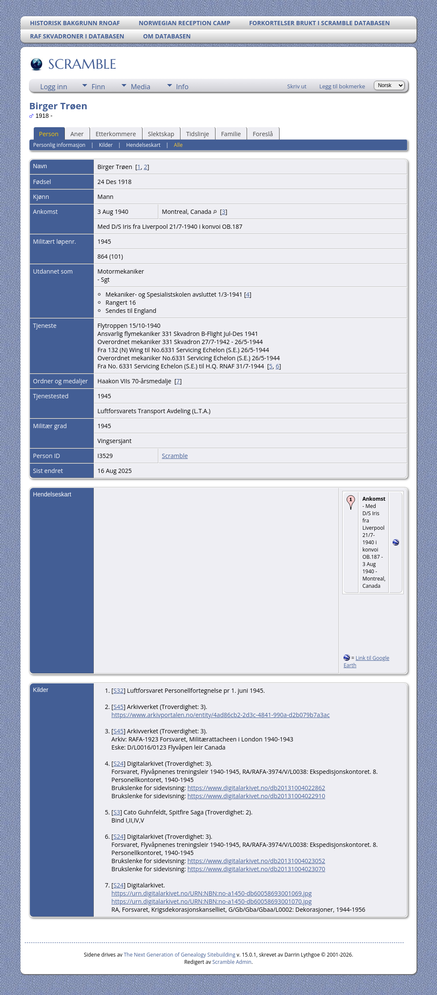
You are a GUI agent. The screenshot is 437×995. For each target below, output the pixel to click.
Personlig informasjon (59, 145)
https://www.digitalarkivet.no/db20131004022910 (256, 796)
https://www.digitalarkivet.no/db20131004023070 (256, 869)
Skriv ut (296, 86)
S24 (119, 763)
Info (182, 86)
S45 (119, 707)
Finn (98, 86)
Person (48, 134)
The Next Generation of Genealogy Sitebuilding (180, 954)
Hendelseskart (143, 145)
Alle (178, 145)
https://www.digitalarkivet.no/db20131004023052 (256, 861)
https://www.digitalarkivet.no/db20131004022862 (256, 788)
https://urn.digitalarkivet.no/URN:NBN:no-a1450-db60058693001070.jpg (211, 901)
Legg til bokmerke (342, 86)
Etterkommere (116, 134)
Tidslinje (197, 134)
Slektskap (161, 134)
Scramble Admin (232, 962)
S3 (117, 812)
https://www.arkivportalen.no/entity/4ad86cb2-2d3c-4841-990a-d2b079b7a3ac (220, 715)
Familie (231, 134)
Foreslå (263, 134)
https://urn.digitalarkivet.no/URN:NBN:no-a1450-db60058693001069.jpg (211, 893)
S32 (119, 690)
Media (140, 86)
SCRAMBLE (82, 64)
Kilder (106, 145)
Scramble (175, 456)
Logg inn (53, 86)
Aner (77, 134)
